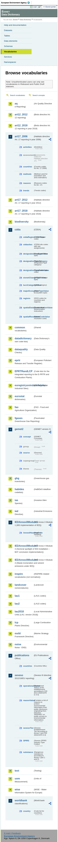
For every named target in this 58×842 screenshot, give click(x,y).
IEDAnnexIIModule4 (24, 560)
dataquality (21, 349)
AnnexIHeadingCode (28, 533)
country (26, 811)
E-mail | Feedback (12, 833)
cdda (17, 229)
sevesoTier (28, 728)
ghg (17, 478)
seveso (19, 675)
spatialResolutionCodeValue (28, 317)
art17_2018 (21, 210)
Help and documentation (15, 25)
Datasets (8, 30)
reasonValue (28, 700)
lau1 (17, 595)
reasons (27, 183)
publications (22, 655)
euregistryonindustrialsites (24, 385)
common (20, 327)
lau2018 (19, 611)
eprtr (17, 360)
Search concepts (38, 95)
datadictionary (23, 338)
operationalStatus (28, 686)
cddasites (27, 244)
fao (16, 407)
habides (19, 489)
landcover (20, 585)
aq (16, 103)
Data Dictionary (25, 20)
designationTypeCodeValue (28, 270)
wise (17, 789)
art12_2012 (21, 114)
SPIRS (26, 740)
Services (8, 57)
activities (27, 147)
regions (26, 298)
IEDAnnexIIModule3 (24, 546)
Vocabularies (10, 51)
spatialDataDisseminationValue (28, 307)
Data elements (10, 41)
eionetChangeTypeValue (28, 278)
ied (16, 511)
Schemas (8, 46)
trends (26, 190)
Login (35, 7)
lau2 (17, 603)
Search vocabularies (17, 95)
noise (18, 644)
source (26, 453)
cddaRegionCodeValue (28, 237)
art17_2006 (21, 136)
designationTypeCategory (28, 261)
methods (27, 174)
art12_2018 (21, 125)
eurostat (19, 396)
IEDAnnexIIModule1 (24, 522)
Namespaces (10, 62)
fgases (19, 418)
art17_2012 (21, 199)
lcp (16, 622)
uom (17, 778)
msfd (18, 633)
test (17, 770)
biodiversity (22, 221)
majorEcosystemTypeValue (28, 291)
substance (28, 752)
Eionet (15, 20)
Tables (7, 36)
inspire (19, 574)
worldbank (21, 800)
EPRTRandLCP (23, 371)
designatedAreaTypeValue (28, 254)
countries (27, 166)
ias (16, 500)
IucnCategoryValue (28, 285)
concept (27, 436)
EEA (16, 2)
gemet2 (19, 429)
